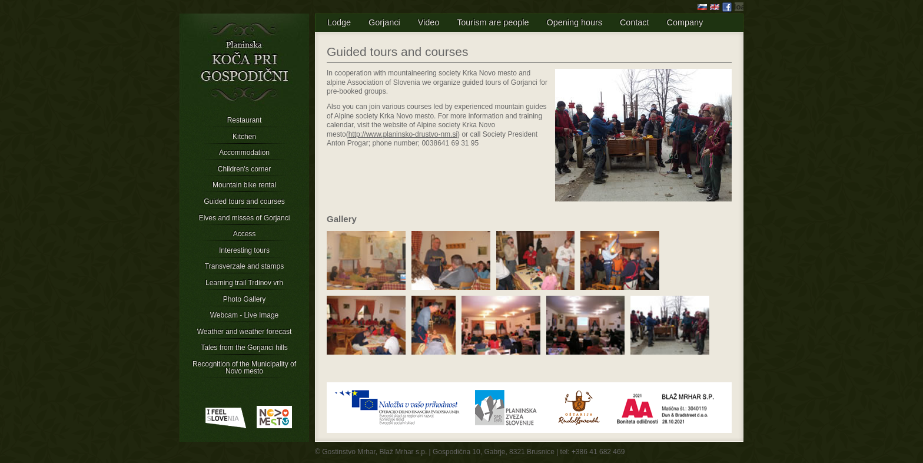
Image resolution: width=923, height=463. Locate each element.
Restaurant (244, 120)
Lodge (339, 22)
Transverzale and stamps (244, 266)
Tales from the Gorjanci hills (244, 347)
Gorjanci (384, 22)
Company (685, 22)
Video (429, 22)
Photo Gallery (244, 299)
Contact (634, 22)
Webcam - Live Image (244, 315)
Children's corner (244, 169)
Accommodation (244, 152)
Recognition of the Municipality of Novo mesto (244, 367)
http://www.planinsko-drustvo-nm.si (402, 134)
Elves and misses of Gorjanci (244, 218)
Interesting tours (244, 250)
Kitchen (244, 137)
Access (244, 234)
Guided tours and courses (244, 201)
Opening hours (574, 22)
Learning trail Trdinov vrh (244, 283)
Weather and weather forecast (244, 332)
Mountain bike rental (244, 185)
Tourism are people (493, 22)
